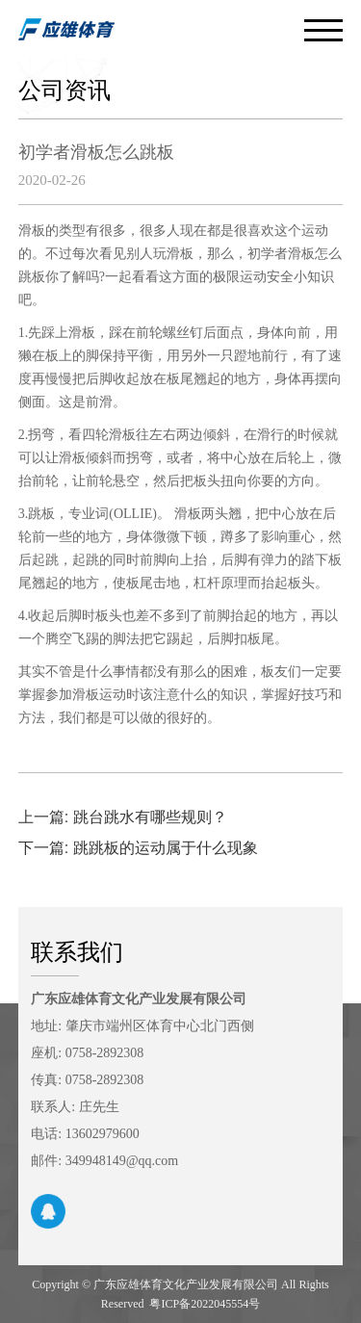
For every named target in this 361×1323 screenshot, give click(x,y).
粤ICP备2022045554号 (204, 1303)
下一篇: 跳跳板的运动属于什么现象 (138, 848)
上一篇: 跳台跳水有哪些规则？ (122, 817)
